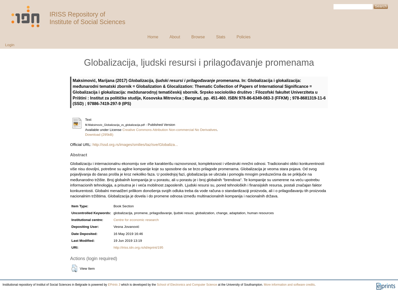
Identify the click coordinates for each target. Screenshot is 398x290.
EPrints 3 (114, 284)
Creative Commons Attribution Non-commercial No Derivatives (169, 130)
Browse (198, 37)
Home (152, 37)
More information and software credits (289, 284)
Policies (244, 37)
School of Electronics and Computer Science (187, 284)
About (175, 37)
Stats (220, 37)
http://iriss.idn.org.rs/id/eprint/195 (138, 247)
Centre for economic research (136, 220)
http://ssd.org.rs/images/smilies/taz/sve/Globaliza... (135, 144)
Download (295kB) (99, 135)
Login (9, 45)
